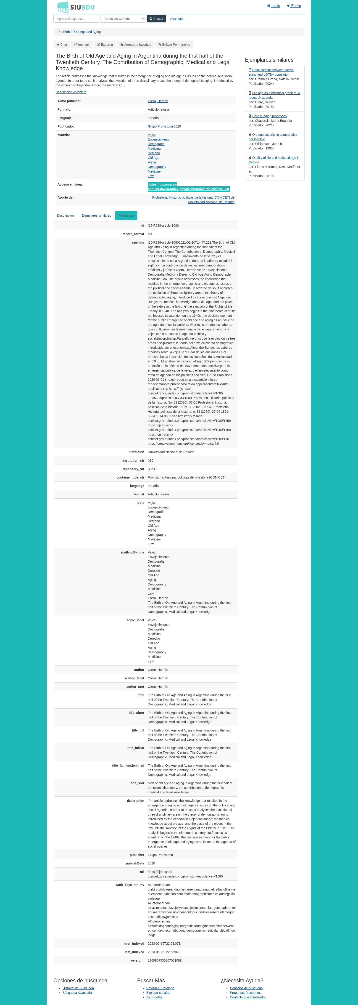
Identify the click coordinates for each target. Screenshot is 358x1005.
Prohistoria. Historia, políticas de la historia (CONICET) (191, 197)
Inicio (273, 6)
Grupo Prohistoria (161, 126)
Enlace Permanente (176, 44)
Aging (152, 162)
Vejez (152, 135)
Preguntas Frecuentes (245, 992)
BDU (62, 7)
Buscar (156, 19)
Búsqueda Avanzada (77, 992)
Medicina (154, 148)
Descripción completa (71, 92)
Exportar (107, 44)
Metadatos (126, 215)
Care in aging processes (269, 116)
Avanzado (177, 19)
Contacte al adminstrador (248, 997)
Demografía (156, 144)
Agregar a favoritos (137, 44)
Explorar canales (158, 992)
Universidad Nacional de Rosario (211, 202)
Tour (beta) (154, 997)
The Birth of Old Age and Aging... (80, 32)
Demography (157, 167)
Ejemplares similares (96, 215)
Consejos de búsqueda (246, 988)
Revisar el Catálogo (160, 988)
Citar (64, 44)
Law (151, 176)
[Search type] (122, 19)
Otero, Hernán (158, 101)
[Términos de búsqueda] (76, 19)
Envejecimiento (159, 139)
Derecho (154, 153)
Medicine (154, 171)
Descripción (65, 215)
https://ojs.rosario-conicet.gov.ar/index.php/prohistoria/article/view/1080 (188, 187)
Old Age (153, 158)
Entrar (294, 6)
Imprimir (84, 44)
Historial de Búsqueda (78, 988)
